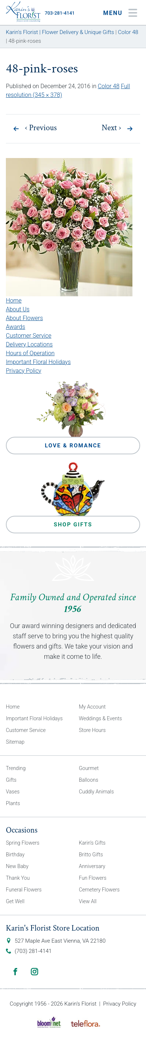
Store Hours (92, 730)
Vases (12, 792)
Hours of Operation (30, 353)
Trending (16, 768)
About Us (17, 309)
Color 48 (109, 86)
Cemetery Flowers (99, 890)
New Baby (17, 866)
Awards (15, 326)
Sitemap (15, 742)
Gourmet (89, 768)
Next (111, 128)
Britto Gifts (91, 854)
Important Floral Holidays (38, 361)
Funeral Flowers (23, 890)
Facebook (15, 971)
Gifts (11, 780)
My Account (92, 707)
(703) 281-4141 (33, 951)
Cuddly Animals (96, 792)
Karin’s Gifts (92, 843)
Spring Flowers (22, 843)
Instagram (34, 971)
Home (14, 300)
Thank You (18, 878)
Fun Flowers (92, 878)
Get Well (15, 901)
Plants (13, 803)
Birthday (15, 854)
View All (87, 901)
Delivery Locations (29, 344)
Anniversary (92, 866)
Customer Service (28, 335)
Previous (41, 128)
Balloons (88, 780)
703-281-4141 (59, 13)
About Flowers (24, 318)
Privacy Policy (23, 370)
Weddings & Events (100, 718)
